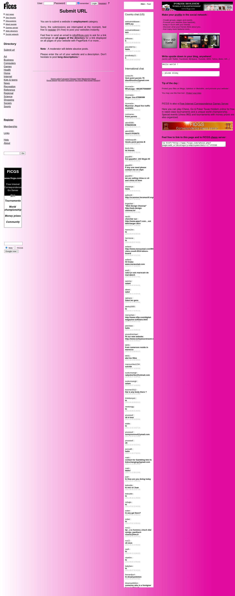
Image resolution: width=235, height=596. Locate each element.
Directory (10, 43)
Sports (7, 106)
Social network (12, 34)
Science (8, 96)
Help (6, 140)
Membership (10, 126)
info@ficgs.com (80, 35)
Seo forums (11, 18)
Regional (8, 93)
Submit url (9, 50)
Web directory (12, 31)
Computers (10, 63)
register (102, 3)
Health (7, 70)
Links (6, 133)
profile (178, 14)
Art (5, 56)
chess (214, 139)
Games (8, 66)
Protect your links (193, 95)
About (7, 143)
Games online (56, 79)
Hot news (10, 14)
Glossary (73, 79)
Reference (9, 90)
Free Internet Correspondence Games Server (204, 105)
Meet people (11, 24)
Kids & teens (10, 80)
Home (7, 73)
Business (9, 60)
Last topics (65, 79)
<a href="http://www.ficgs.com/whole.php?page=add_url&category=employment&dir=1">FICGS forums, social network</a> (197, 146)
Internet (8, 76)
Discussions (11, 21)
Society (8, 103)
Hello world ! (194, 66)
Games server (12, 27)
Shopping (9, 100)
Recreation (9, 86)
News (7, 83)
